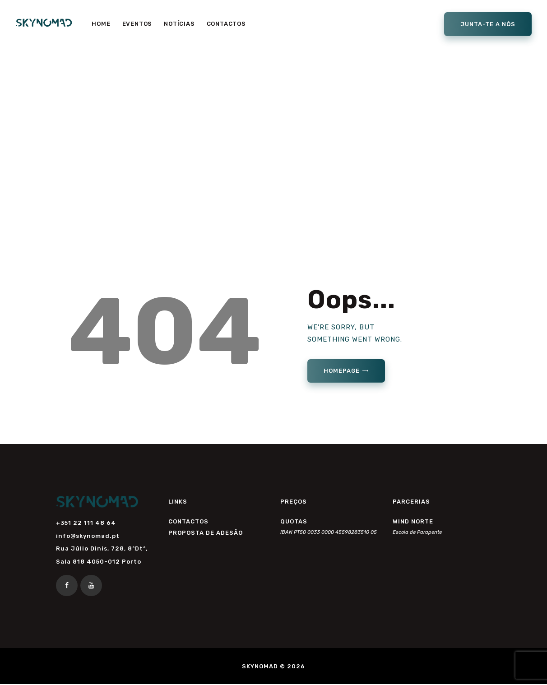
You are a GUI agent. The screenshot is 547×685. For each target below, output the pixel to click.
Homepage (341, 370)
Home (229, 144)
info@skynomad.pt (88, 535)
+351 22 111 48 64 (86, 522)
